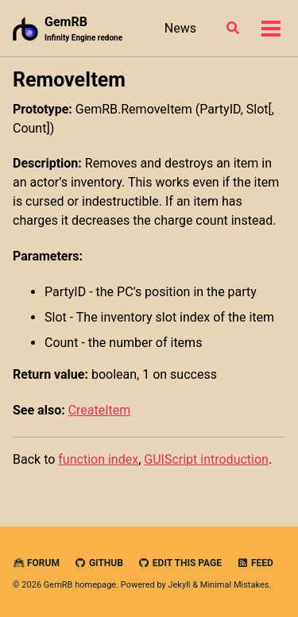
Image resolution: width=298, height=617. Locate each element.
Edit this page (180, 563)
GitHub (99, 563)
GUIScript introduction (206, 459)
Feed (255, 563)
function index (98, 459)
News (180, 28)
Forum (36, 563)
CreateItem (99, 410)
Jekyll (179, 585)
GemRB (83, 29)
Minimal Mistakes (234, 585)
